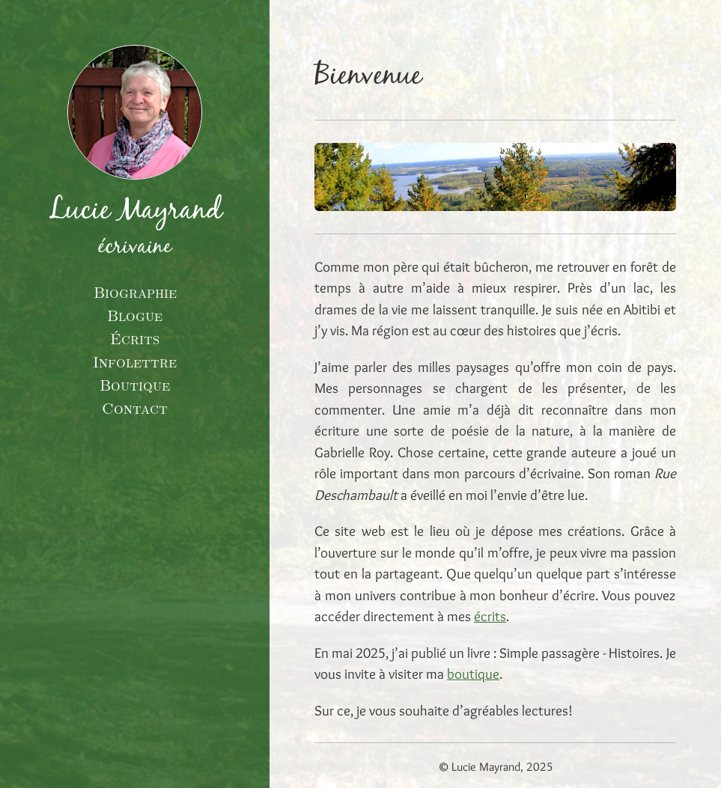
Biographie (135, 291)
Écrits (134, 338)
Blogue (134, 315)
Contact (135, 407)
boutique (473, 673)
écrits (490, 616)
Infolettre (135, 361)
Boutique (135, 384)
